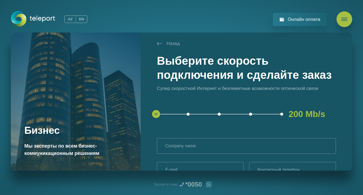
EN (81, 19)
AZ (70, 19)
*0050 (193, 184)
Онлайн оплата (304, 19)
